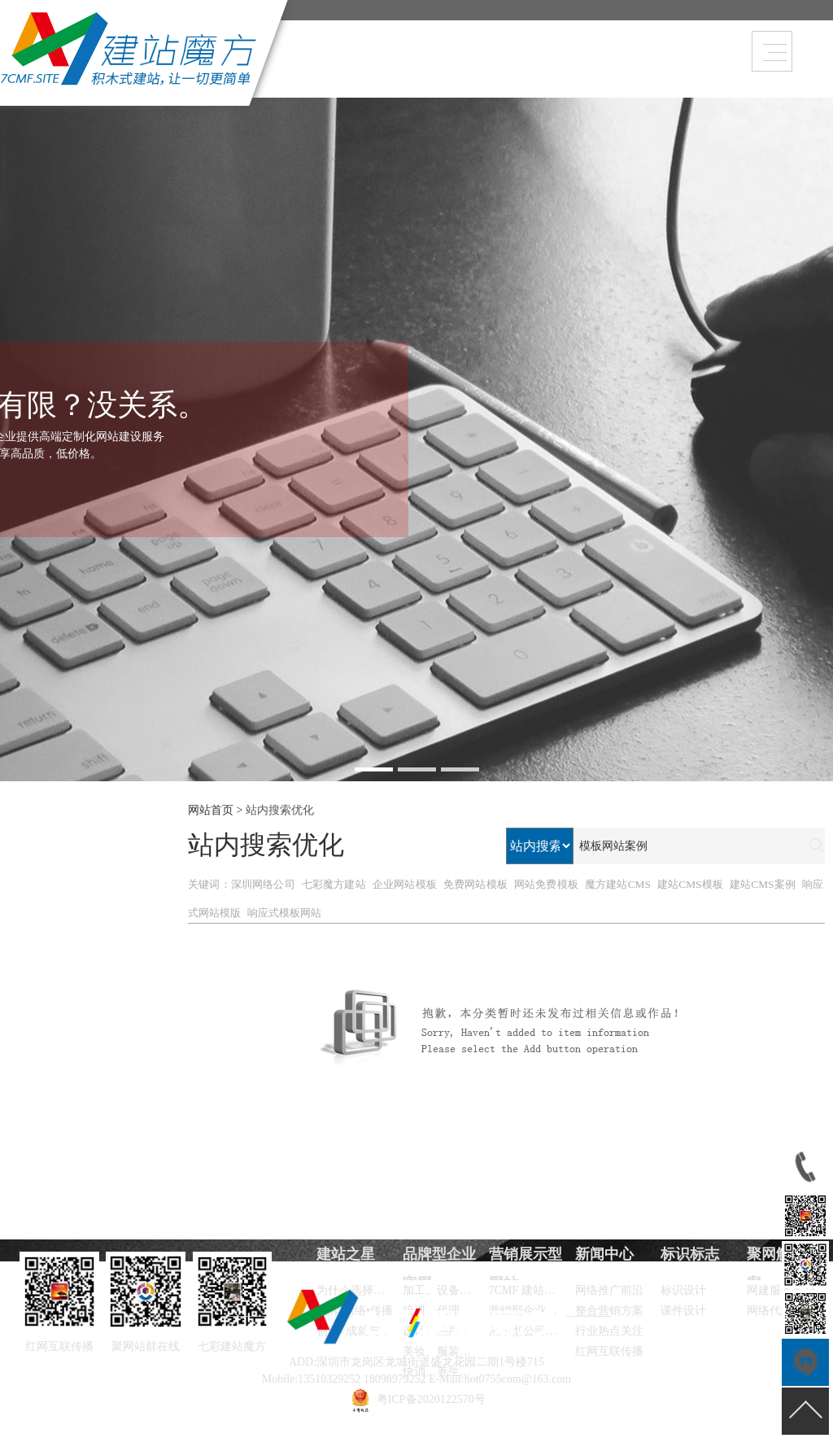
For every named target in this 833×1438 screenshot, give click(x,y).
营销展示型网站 (525, 68)
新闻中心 (558, 68)
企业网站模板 (405, 884)
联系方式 (658, 68)
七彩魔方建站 (334, 884)
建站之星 (624, 68)
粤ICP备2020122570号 (431, 1399)
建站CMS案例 (763, 884)
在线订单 (591, 68)
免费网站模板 (475, 884)
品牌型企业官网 (492, 68)
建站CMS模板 (690, 884)
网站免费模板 (546, 884)
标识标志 (690, 1254)
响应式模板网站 (284, 913)
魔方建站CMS (618, 884)
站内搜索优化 (280, 810)
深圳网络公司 (263, 884)
